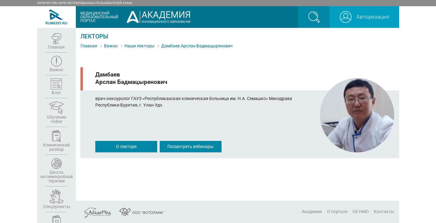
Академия (312, 211)
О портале (337, 211)
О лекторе (126, 146)
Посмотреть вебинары (190, 146)
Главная (88, 45)
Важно (111, 45)
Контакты (384, 211)
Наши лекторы (139, 45)
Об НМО (360, 211)
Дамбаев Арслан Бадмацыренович (197, 45)
